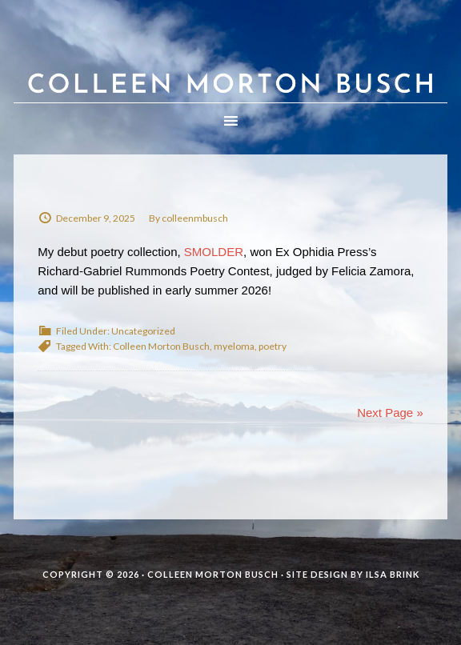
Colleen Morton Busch (230, 67)
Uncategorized (143, 331)
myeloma (234, 346)
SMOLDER (213, 251)
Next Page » (390, 412)
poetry (273, 346)
